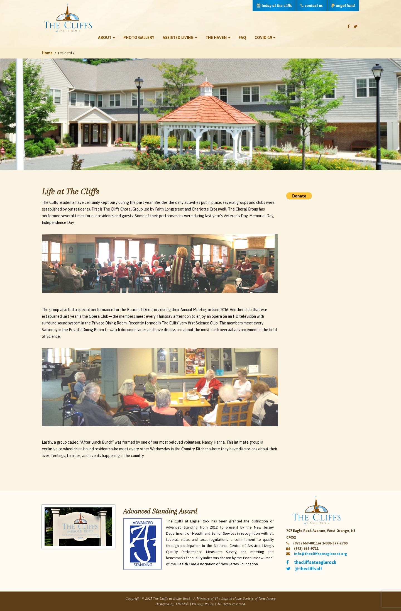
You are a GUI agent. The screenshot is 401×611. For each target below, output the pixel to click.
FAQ (242, 37)
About (106, 37)
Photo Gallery (138, 37)
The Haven (218, 37)
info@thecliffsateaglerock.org (320, 554)
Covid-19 (265, 37)
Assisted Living (180, 37)
